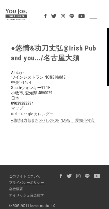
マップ (6, 94)
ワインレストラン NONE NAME (27, 63)
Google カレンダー (30, 100)
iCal (10, 100)
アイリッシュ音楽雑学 (23, 178)
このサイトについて (21, 159)
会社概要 (13, 172)
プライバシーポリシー (23, 165)
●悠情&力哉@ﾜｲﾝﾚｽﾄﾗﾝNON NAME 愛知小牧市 (44, 106)
